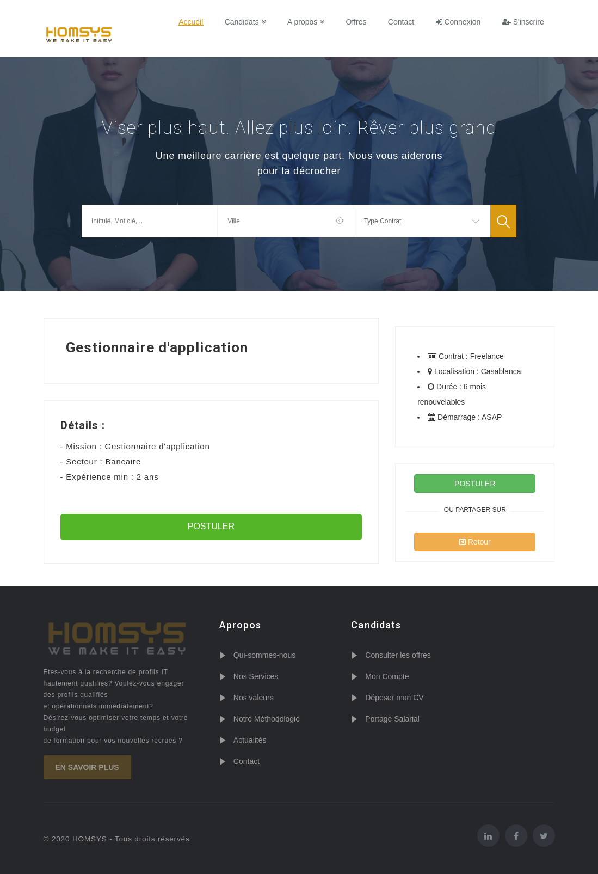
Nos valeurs (253, 697)
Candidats (249, 21)
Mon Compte (387, 676)
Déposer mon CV (394, 697)
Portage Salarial (392, 718)
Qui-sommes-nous (264, 655)
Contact (403, 21)
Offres (359, 21)
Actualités (250, 740)
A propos (309, 21)
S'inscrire (523, 21)
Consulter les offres (397, 655)
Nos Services (255, 676)
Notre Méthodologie (266, 718)
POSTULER (211, 526)
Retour (475, 541)
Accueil (195, 21)
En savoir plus (87, 767)
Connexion (459, 21)
